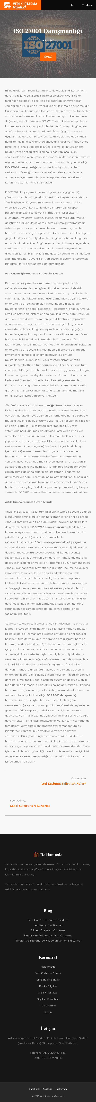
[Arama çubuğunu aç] (72, 5)
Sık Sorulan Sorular (48, 979)
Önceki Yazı (78, 778)
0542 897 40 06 (52, 1058)
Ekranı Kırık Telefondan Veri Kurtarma (48, 935)
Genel (48, 56)
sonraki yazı (18, 800)
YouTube (47, 1088)
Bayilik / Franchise (48, 999)
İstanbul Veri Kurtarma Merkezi (48, 920)
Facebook (34, 1088)
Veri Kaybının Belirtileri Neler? (63, 783)
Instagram (61, 1088)
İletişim (48, 1012)
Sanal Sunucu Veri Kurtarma (30, 806)
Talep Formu (48, 1005)
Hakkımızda (48, 966)
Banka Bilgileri (48, 986)
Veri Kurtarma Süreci (48, 973)
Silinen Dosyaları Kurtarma (48, 930)
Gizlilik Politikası (48, 992)
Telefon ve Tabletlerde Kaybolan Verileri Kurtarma (48, 940)
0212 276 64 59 (51, 1052)
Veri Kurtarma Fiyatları (48, 925)
